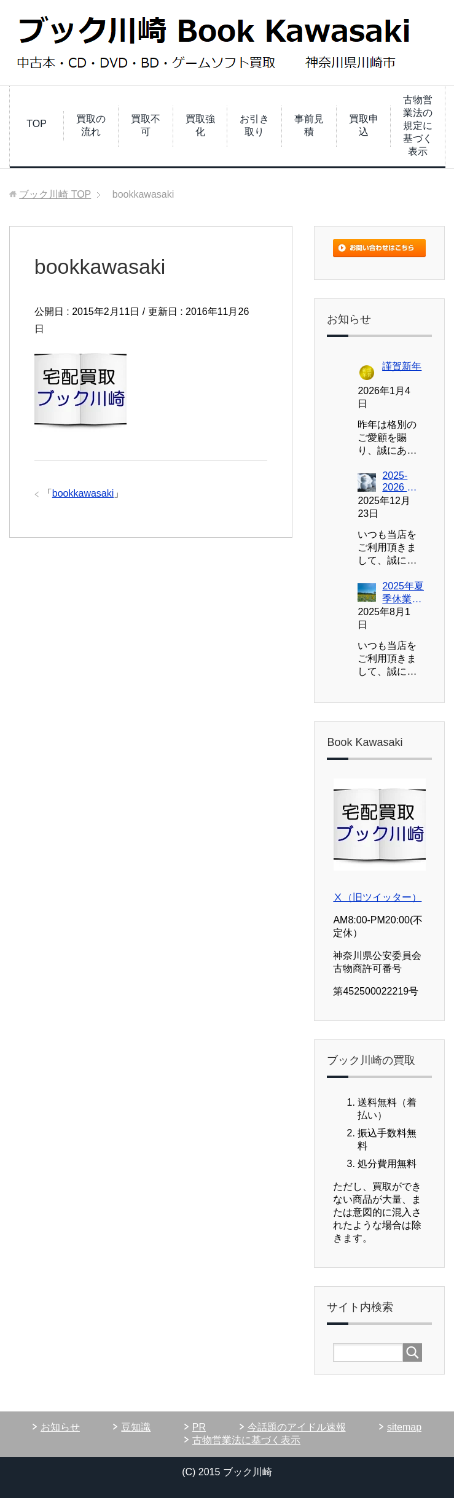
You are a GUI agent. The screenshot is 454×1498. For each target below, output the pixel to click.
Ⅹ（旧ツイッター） (377, 897)
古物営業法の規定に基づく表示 (417, 126)
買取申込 (363, 125)
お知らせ (60, 1427)
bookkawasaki (83, 493)
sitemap (404, 1427)
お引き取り (254, 125)
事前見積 (309, 125)
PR (199, 1427)
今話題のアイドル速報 (297, 1427)
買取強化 (200, 125)
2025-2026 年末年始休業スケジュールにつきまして (401, 482)
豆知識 (136, 1427)
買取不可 (145, 125)
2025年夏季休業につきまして (403, 593)
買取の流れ (91, 125)
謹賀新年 (401, 366)
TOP (36, 123)
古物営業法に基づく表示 (246, 1440)
